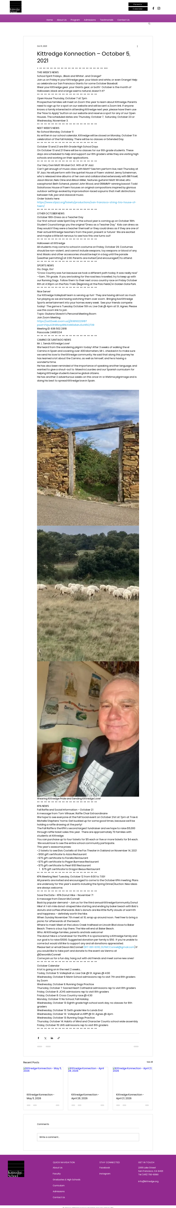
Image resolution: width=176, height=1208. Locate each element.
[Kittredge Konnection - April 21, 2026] (133, 1078)
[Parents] (138, 4)
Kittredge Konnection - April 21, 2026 (130, 1096)
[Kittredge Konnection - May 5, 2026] (43, 1078)
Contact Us (59, 1197)
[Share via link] (58, 1038)
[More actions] (137, 46)
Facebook (105, 1167)
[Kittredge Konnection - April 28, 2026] (88, 1078)
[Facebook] (153, 8)
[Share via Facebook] (38, 1038)
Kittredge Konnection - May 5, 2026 (40, 1096)
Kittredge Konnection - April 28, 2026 (85, 1096)
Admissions (59, 1191)
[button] (62, 19)
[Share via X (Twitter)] (45, 1038)
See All (150, 1062)
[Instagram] (159, 8)
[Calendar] (138, 9)
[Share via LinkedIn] (52, 1038)
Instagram (105, 1173)
